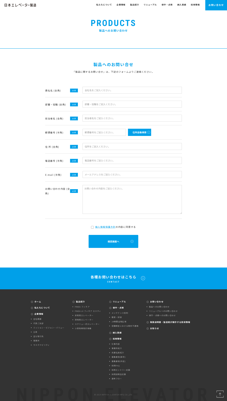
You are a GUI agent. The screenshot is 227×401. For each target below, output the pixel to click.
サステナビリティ (41, 345)
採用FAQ (116, 365)
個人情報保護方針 (105, 227)
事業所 (36, 340)
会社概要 (37, 319)
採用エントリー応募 (121, 370)
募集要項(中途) (119, 361)
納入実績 (181, 4)
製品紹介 (134, 4)
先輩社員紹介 (118, 352)
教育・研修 (117, 317)
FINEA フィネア (82, 306)
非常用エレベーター (84, 315)
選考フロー (117, 378)
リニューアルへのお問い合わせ (163, 311)
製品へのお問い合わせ (159, 306)
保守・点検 (167, 4)
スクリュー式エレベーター (87, 324)
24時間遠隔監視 (119, 321)
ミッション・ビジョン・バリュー (48, 327)
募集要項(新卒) (119, 357)
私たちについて (104, 4)
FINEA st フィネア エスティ (88, 311)
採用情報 (195, 4)
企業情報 (121, 4)
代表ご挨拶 (38, 323)
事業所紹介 (117, 348)
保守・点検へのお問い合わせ (162, 315)
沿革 (35, 332)
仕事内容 (116, 344)
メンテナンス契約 (120, 313)
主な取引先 (38, 336)
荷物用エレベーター (84, 319)
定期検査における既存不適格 (125, 326)
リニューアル (150, 4)
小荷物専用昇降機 (83, 328)
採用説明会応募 (119, 374)
